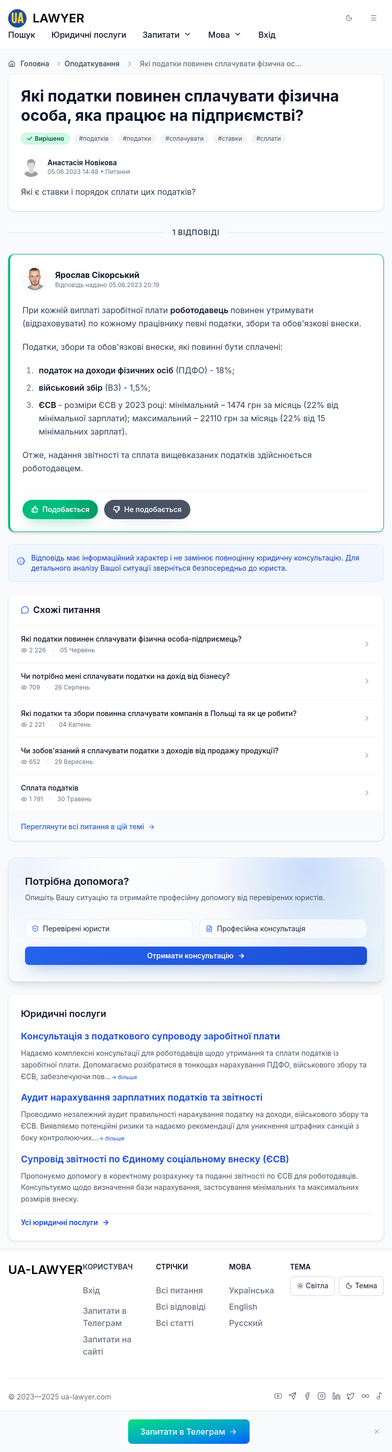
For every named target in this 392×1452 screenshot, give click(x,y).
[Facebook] (308, 1397)
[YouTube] (279, 1397)
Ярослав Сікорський (97, 275)
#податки (137, 138)
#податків (94, 138)
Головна (28, 64)
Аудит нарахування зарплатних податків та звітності (141, 1097)
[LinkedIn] (337, 1397)
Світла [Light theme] (312, 1286)
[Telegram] (293, 1397)
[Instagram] (322, 1397)
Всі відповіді (181, 1307)
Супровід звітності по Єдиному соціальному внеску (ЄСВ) (155, 1159)
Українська (251, 1290)
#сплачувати (184, 138)
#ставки (230, 138)
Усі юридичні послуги (65, 1222)
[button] (349, 18)
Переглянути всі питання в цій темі (88, 827)
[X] (352, 1397)
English (243, 1307)
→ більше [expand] (124, 1077)
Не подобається (147, 509)
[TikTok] (380, 1397)
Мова (225, 34)
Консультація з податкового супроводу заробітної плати (150, 1036)
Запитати (167, 34)
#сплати (268, 138)
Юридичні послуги (89, 35)
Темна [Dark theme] (361, 1286)
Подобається (60, 509)
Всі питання (179, 1290)
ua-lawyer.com (86, 1396)
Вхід (267, 35)
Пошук (21, 35)
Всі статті (174, 1323)
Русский (246, 1323)
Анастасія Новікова (82, 162)
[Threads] (366, 1397)
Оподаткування (87, 64)
